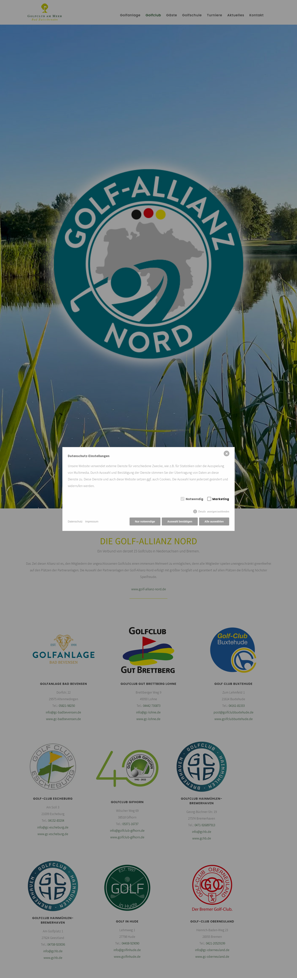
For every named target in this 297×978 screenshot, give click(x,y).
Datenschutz (75, 521)
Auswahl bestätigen (179, 521)
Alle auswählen (214, 521)
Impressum (91, 521)
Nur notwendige (145, 521)
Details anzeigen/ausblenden (213, 511)
